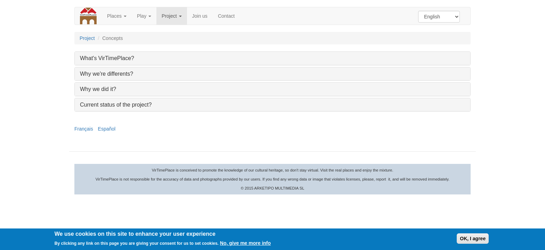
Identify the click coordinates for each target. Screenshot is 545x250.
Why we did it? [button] (98, 89)
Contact (226, 16)
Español (107, 129)
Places (117, 16)
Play (144, 16)
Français (83, 129)
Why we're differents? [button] (106, 74)
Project (171, 16)
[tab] (272, 58)
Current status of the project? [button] (116, 105)
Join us (200, 16)
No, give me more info (245, 244)
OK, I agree (473, 239)
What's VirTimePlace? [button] (107, 58)
